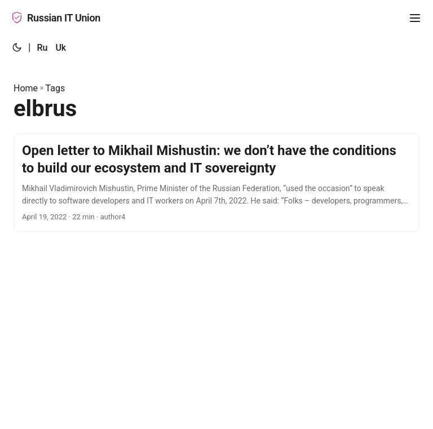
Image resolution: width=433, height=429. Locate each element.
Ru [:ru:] (42, 47)
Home (26, 88)
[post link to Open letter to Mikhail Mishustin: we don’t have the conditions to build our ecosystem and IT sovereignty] (216, 182)
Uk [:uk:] (60, 47)
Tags (55, 88)
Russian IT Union (55, 18)
